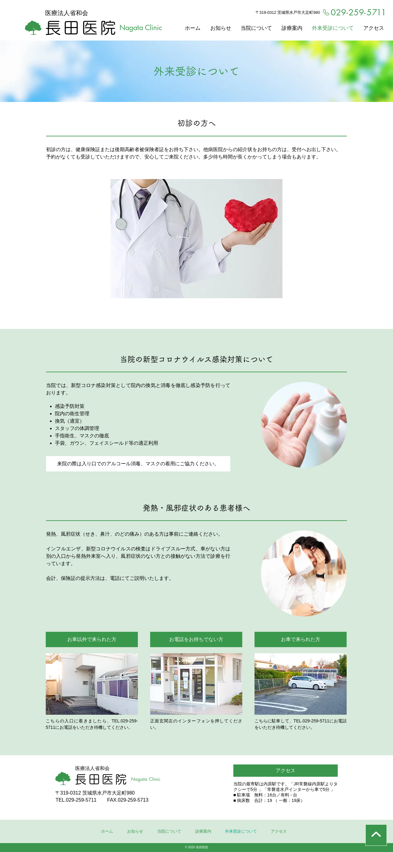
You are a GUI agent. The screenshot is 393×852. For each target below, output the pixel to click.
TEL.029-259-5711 (76, 800)
